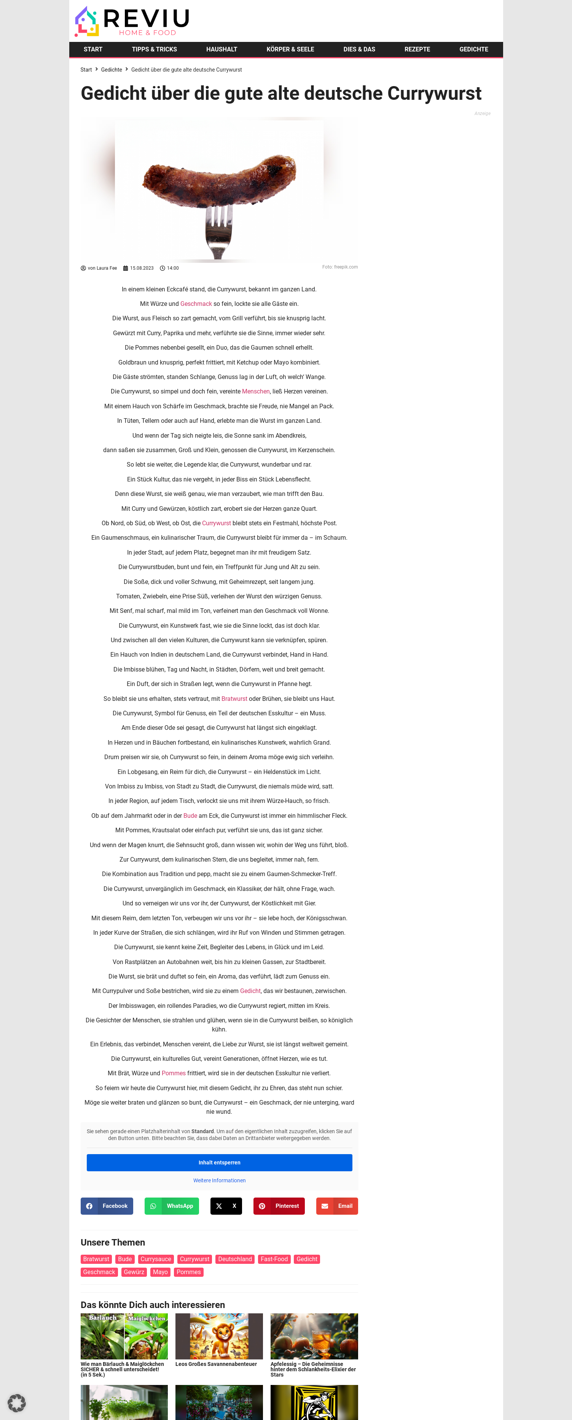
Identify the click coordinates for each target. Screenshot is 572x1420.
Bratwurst (234, 698)
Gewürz (134, 1272)
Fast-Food (274, 1259)
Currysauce (156, 1259)
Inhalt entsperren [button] (219, 1162)
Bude (190, 815)
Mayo (160, 1272)
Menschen (256, 391)
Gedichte (111, 70)
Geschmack (196, 303)
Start (86, 70)
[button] (107, 1206)
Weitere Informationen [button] (219, 1180)
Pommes (174, 1073)
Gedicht (250, 991)
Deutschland (235, 1259)
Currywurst (216, 523)
